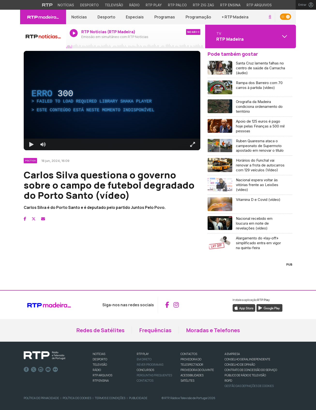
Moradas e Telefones (213, 330)
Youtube (48, 369)
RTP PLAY (143, 354)
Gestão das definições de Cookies (249, 386)
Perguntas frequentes (154, 375)
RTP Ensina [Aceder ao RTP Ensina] (230, 5)
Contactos (145, 380)
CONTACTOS (189, 354)
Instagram (41, 369)
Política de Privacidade (41, 398)
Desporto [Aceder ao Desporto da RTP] (89, 5)
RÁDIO (97, 370)
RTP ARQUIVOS (102, 375)
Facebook (26, 369)
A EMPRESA (232, 354)
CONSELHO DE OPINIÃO (240, 365)
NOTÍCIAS (99, 354)
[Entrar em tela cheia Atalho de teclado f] (192, 144)
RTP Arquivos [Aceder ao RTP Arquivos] (259, 5)
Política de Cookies (77, 398)
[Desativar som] (43, 144)
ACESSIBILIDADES (192, 375)
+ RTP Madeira (235, 17)
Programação (198, 17)
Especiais (135, 17)
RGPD (228, 380)
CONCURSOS (145, 370)
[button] (270, 17)
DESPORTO (100, 359)
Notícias (79, 17)
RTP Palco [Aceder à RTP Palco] (177, 5)
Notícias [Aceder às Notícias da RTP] (66, 5)
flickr (55, 369)
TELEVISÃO (100, 365)
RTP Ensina (101, 380)
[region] (112, 100)
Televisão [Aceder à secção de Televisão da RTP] (114, 5)
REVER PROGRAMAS (150, 365)
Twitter (33, 369)
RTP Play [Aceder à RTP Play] (154, 5)
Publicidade (138, 398)
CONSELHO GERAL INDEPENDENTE (247, 359)
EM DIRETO (144, 359)
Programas (164, 17)
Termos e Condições (110, 398)
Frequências (155, 330)
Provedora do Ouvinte (197, 370)
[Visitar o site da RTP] (47, 5)
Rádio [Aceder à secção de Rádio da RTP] (134, 5)
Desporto (106, 17)
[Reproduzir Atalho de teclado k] (31, 144)
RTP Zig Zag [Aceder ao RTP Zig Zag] (203, 5)
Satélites (187, 380)
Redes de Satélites (100, 330)
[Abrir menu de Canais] (250, 36)
